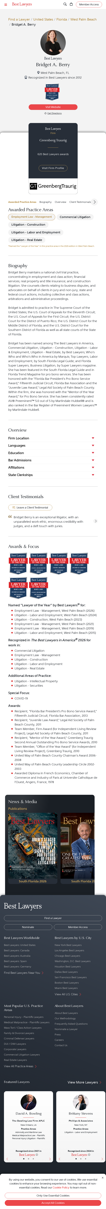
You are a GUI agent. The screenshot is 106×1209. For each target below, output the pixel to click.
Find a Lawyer (19, 19)
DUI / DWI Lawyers (15, 1043)
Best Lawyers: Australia (17, 955)
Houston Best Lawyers (68, 966)
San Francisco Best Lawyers (71, 977)
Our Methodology (65, 1018)
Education (16, 453)
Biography (45, 201)
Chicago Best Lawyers (67, 955)
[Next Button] (50, 1126)
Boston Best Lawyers (67, 982)
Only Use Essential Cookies (53, 1195)
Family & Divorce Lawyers (19, 1033)
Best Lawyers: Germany (17, 966)
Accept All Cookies (53, 1202)
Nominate (28, 927)
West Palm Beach (83, 19)
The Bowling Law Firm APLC (28, 1120)
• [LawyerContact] (33, 1159)
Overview (60, 201)
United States (43, 19)
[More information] (37, 1154)
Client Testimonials (80, 201)
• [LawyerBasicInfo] (24, 1159)
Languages (16, 445)
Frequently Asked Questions (71, 1023)
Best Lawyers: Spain (15, 961)
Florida (61, 19)
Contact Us (61, 1045)
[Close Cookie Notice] (102, 1177)
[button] (95, 521)
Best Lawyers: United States (19, 945)
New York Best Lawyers (68, 945)
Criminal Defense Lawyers (19, 1038)
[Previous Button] (6, 1126)
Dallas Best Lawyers (66, 971)
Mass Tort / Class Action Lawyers (23, 1027)
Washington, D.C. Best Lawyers (72, 961)
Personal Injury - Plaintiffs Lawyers (23, 1016)
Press (58, 1034)
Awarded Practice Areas (22, 201)
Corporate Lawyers (15, 1049)
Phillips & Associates (81, 1120)
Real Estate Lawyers (15, 1059)
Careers (59, 1039)
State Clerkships (20, 475)
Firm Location (18, 438)
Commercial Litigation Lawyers (22, 1054)
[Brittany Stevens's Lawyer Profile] (80, 1106)
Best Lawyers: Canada (16, 950)
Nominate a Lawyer (66, 1029)
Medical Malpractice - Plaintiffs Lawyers (26, 1022)
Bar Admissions (19, 460)
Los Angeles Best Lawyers (69, 950)
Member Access (78, 927)
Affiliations (16, 467)
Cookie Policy (61, 1187)
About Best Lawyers (66, 1013)
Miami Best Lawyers (66, 988)
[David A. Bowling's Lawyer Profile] (28, 1106)
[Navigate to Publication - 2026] (32, 848)
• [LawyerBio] (28, 1159)
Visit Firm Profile (53, 168)
